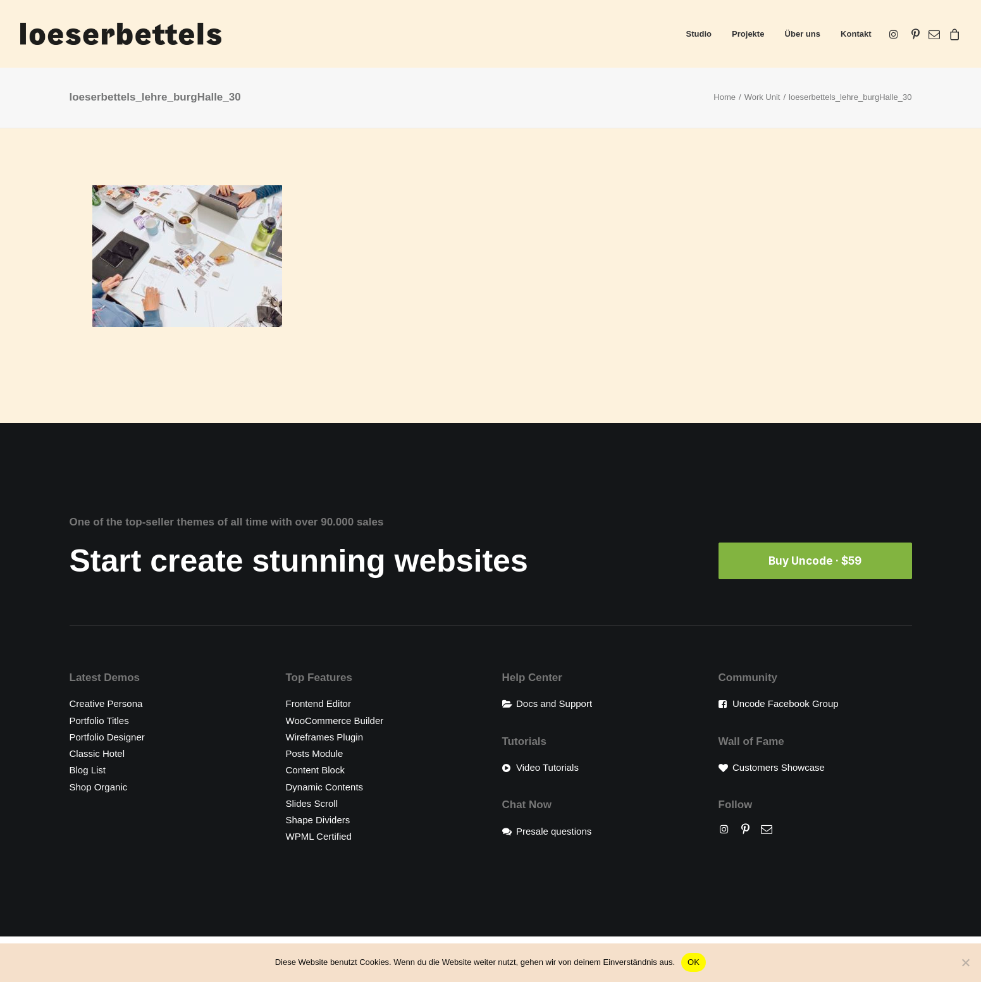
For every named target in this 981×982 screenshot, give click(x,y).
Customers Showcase (778, 767)
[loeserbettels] (120, 34)
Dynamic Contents (325, 786)
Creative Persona (106, 703)
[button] (896, 34)
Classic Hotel (97, 753)
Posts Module (314, 753)
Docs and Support (554, 703)
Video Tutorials (547, 767)
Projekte (748, 34)
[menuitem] (698, 34)
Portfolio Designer (107, 736)
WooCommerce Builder (335, 720)
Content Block (315, 769)
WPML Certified (319, 836)
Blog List (88, 769)
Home (724, 97)
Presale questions (553, 830)
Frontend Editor (318, 703)
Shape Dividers (318, 819)
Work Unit (762, 97)
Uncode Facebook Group (785, 703)
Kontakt (856, 34)
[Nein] (965, 962)
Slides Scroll (312, 802)
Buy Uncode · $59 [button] (814, 561)
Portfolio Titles (99, 720)
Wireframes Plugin (325, 736)
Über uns (802, 34)
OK (694, 962)
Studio (699, 34)
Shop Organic (99, 786)
